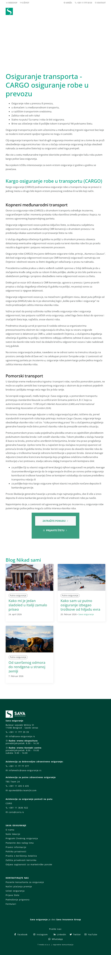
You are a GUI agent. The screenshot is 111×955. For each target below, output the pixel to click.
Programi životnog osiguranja (22, 838)
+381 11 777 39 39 (84, 2)
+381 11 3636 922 (18, 807)
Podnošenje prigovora (17, 899)
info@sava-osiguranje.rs (22, 736)
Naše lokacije (13, 834)
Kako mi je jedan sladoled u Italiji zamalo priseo (28, 605)
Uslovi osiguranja (15, 890)
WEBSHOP (12, 2)
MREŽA (69, 2)
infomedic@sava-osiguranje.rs (25, 770)
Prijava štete (12, 895)
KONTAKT (101, 2)
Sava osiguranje (86, 614)
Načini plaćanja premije (19, 886)
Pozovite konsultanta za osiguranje (25, 882)
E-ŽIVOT (25, 2)
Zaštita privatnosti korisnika (21, 860)
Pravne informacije (16, 847)
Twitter (75, 934)
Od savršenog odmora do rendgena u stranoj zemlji (27, 666)
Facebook (20, 934)
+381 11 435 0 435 (19, 786)
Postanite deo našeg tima (20, 842)
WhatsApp (55, 939)
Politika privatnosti (16, 851)
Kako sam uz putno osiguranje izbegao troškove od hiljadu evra (80, 605)
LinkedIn (59, 934)
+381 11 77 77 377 (19, 766)
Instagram (40, 934)
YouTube (90, 934)
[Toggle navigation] (103, 12)
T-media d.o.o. (44, 944)
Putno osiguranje (18, 595)
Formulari (11, 904)
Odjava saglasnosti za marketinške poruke (29, 864)
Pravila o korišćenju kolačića (21, 855)
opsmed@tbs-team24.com (23, 790)
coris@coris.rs (16, 812)
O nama (10, 829)
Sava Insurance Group (68, 919)
